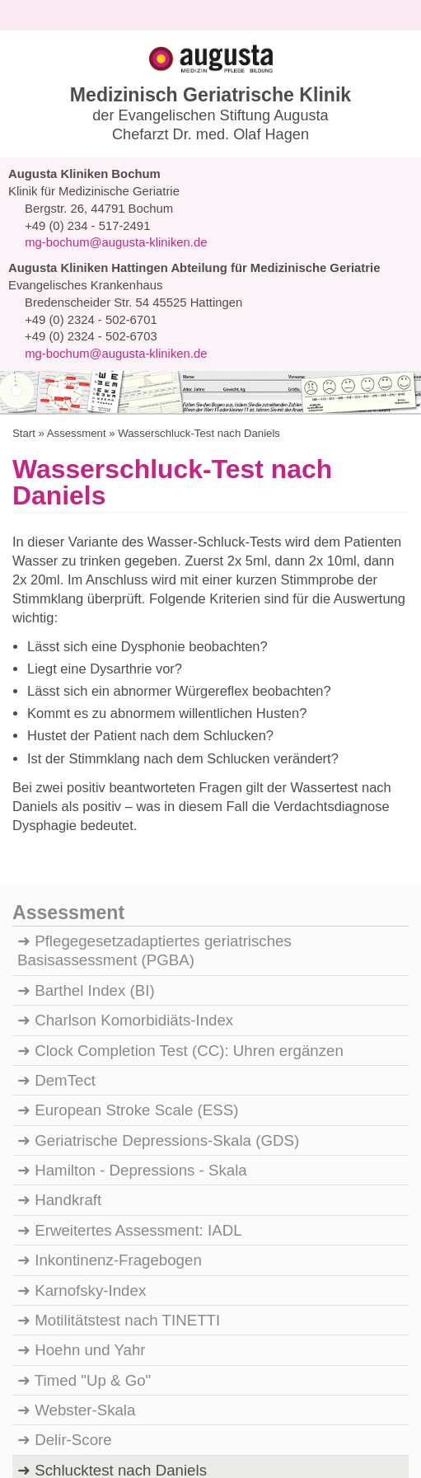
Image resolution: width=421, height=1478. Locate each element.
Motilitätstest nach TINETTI (130, 1158)
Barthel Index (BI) (95, 828)
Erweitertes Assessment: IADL (139, 1068)
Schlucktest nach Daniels (122, 1308)
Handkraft (70, 1039)
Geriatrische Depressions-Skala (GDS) (166, 978)
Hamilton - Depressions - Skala (142, 1008)
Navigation (59, 183)
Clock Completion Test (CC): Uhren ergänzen (190, 889)
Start (23, 271)
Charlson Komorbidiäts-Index (136, 859)
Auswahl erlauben (176, 1430)
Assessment (74, 271)
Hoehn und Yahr (90, 1189)
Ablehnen (72, 1430)
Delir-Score (72, 1278)
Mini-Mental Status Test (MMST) (148, 1339)
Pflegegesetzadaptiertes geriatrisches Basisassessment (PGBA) (157, 788)
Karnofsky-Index (91, 1128)
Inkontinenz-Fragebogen (120, 1099)
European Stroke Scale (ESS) (134, 949)
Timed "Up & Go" (92, 1218)
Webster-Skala (84, 1248)
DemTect (65, 918)
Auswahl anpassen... (312, 1429)
